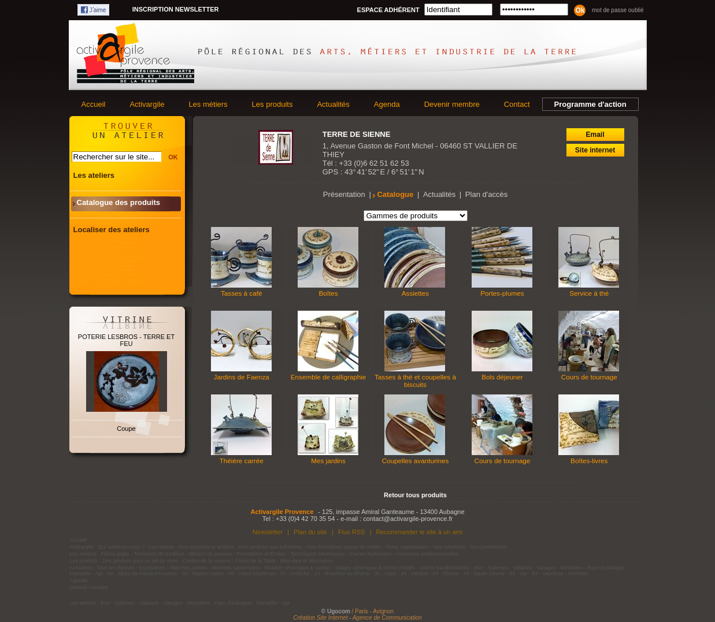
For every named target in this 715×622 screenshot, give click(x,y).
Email (595, 135)
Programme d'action (590, 104)
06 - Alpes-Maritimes (252, 573)
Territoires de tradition (159, 554)
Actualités (333, 104)
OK (173, 157)
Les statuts (162, 547)
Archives (578, 573)
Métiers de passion (211, 554)
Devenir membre (452, 104)
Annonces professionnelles (428, 554)
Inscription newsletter (175, 9)
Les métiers (207, 104)
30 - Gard (385, 573)
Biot (478, 568)
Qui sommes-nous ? (121, 547)
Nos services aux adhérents (270, 547)
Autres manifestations (444, 568)
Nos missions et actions (206, 547)
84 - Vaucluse (547, 573)
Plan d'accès (486, 194)
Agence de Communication (387, 617)
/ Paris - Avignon (373, 611)
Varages (546, 568)
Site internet (595, 150)
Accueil (93, 104)
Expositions (152, 568)
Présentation (344, 194)
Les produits (272, 104)
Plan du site (310, 531)
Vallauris (522, 568)
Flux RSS (351, 531)
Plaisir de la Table (255, 561)
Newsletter (268, 531)
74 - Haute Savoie (484, 573)
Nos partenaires (488, 547)
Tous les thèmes (115, 568)
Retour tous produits (415, 494)
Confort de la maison (207, 561)
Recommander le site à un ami (419, 531)
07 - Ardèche (295, 573)
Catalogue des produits (118, 202)
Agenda (387, 104)
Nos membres (449, 547)
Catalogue (395, 194)
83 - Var (518, 573)
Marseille (80, 573)
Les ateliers (94, 175)
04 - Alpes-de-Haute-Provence (142, 573)
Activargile (146, 104)
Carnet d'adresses (371, 554)
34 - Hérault (414, 573)
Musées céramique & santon (298, 568)
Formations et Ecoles (261, 554)
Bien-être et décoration (306, 561)
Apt (99, 573)
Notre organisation (407, 547)
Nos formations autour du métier (344, 547)
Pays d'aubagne (606, 568)
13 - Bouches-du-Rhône (342, 573)
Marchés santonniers (236, 568)
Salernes (497, 568)
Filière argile (115, 554)
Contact (517, 104)
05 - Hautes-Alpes (203, 573)
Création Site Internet (320, 617)
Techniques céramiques (317, 554)
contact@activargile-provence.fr (408, 518)
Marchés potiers (188, 568)
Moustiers (572, 568)
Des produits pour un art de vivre (140, 561)
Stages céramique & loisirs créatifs (375, 568)
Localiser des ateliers (111, 229)
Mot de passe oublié (618, 10)
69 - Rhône (445, 573)
